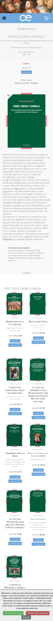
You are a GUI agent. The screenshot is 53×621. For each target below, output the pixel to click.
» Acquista (26, 72)
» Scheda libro (15, 343)
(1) (47, 18)
